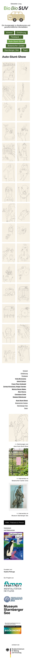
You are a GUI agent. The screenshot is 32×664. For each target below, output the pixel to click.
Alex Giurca (22, 392)
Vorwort (9, 33)
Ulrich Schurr (21, 381)
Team (25, 50)
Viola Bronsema (20, 379)
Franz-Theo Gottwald (19, 384)
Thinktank (16, 37)
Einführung (21, 33)
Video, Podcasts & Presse (14, 522)
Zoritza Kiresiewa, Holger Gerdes (14, 387)
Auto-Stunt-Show (16, 41)
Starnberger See (11, 50)
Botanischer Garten (16, 46)
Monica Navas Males (19, 389)
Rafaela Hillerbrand (19, 397)
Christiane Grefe (20, 394)
